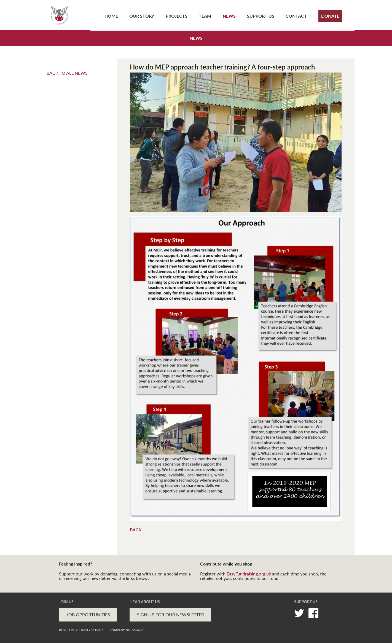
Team (205, 15)
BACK (136, 529)
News (229, 15)
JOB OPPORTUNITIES (88, 614)
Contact (296, 15)
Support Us (260, 15)
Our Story (141, 15)
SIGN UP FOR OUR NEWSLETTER (170, 614)
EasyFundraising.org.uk (249, 573)
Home (111, 15)
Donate (330, 15)
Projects (176, 15)
